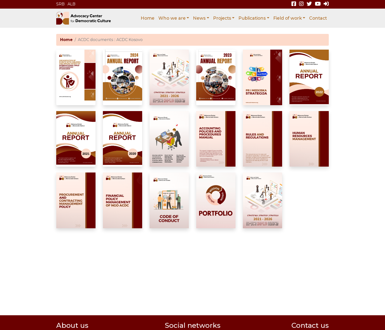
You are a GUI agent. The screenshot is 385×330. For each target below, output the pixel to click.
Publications (252, 18)
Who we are (172, 18)
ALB (71, 4)
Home (147, 18)
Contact (318, 18)
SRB (60, 4)
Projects (222, 18)
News (199, 18)
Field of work (287, 18)
